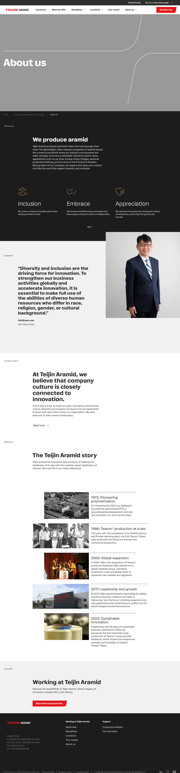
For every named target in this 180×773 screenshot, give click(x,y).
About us (131, 10)
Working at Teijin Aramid (78, 721)
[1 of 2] (89, 226)
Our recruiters (110, 731)
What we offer (59, 10)
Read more (39, 425)
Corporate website (113, 727)
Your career (114, 10)
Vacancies (41, 10)
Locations (96, 10)
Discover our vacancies (49, 703)
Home (5, 115)
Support (107, 721)
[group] (90, 62)
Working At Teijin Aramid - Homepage (29, 115)
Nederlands (134, 2)
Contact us (166, 9)
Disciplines (78, 10)
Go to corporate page (156, 2)
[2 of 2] (92, 226)
